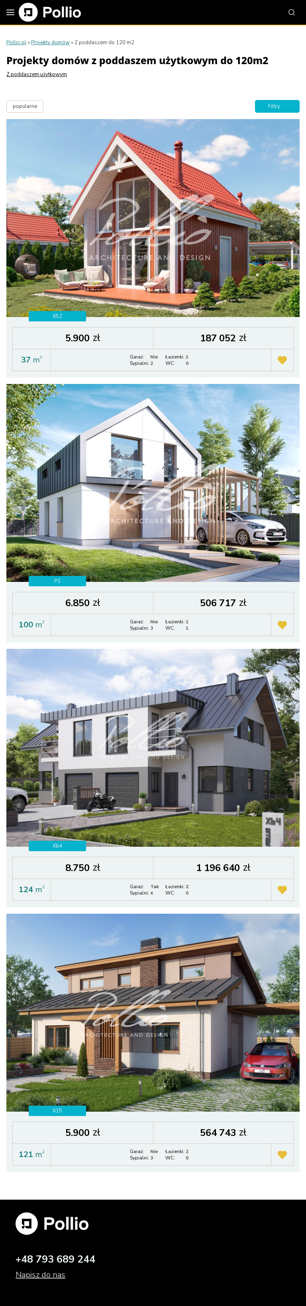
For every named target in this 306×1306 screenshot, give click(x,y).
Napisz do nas (40, 1274)
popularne (25, 106)
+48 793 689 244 (55, 1259)
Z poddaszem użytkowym (36, 74)
